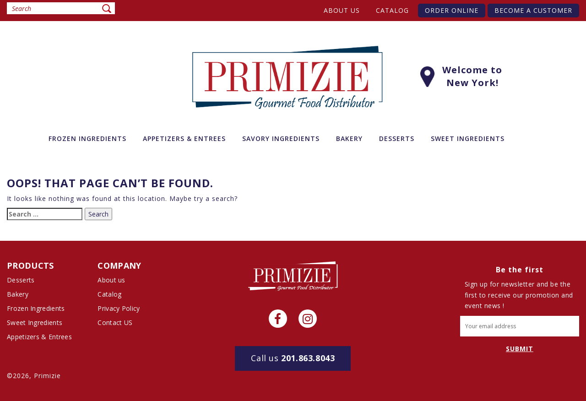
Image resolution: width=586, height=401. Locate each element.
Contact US (115, 322)
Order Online (451, 10)
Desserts (20, 280)
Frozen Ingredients (36, 308)
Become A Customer (533, 10)
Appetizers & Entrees (39, 336)
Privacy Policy (119, 308)
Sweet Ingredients (34, 322)
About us (342, 10)
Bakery (17, 294)
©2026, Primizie (34, 375)
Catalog (392, 10)
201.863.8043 (293, 357)
